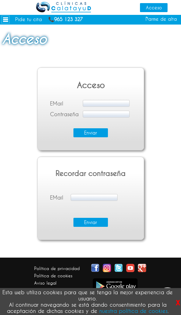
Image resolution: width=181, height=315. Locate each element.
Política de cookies (53, 275)
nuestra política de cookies (133, 311)
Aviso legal (45, 282)
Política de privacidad (57, 268)
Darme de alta (161, 19)
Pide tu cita (28, 19)
